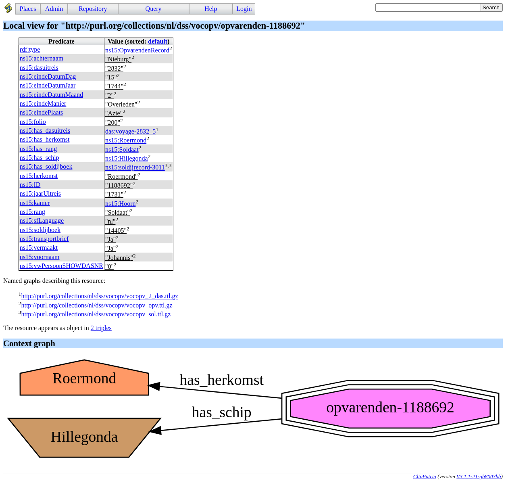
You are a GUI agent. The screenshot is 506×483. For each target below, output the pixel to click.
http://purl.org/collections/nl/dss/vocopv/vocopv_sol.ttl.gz (96, 314)
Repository (93, 8)
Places (28, 8)
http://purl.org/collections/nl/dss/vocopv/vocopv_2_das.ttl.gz (99, 296)
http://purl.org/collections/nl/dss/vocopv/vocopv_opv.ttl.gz (96, 305)
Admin (54, 8)
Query (154, 8)
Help (210, 8)
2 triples (101, 327)
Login (244, 8)
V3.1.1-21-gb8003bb (478, 476)
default (157, 41)
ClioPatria (424, 476)
